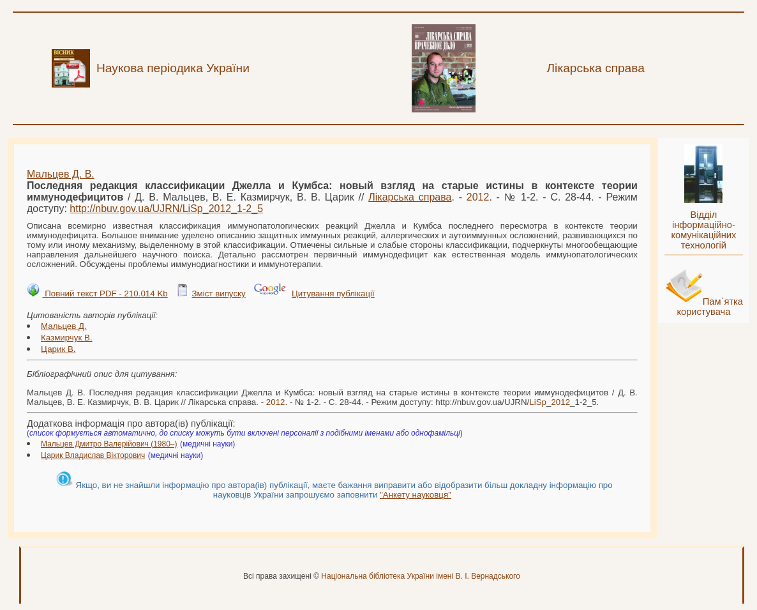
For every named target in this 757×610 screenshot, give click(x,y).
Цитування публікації (333, 293)
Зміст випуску (218, 293)
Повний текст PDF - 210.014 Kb (104, 293)
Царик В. (58, 349)
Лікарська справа (409, 197)
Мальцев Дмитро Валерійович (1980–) (109, 443)
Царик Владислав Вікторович (93, 455)
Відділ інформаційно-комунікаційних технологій (703, 230)
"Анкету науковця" (415, 494)
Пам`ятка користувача (710, 306)
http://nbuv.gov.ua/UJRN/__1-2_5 (166, 208)
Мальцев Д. (64, 326)
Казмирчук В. (67, 337)
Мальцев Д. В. (60, 174)
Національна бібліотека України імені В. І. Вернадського (420, 576)
